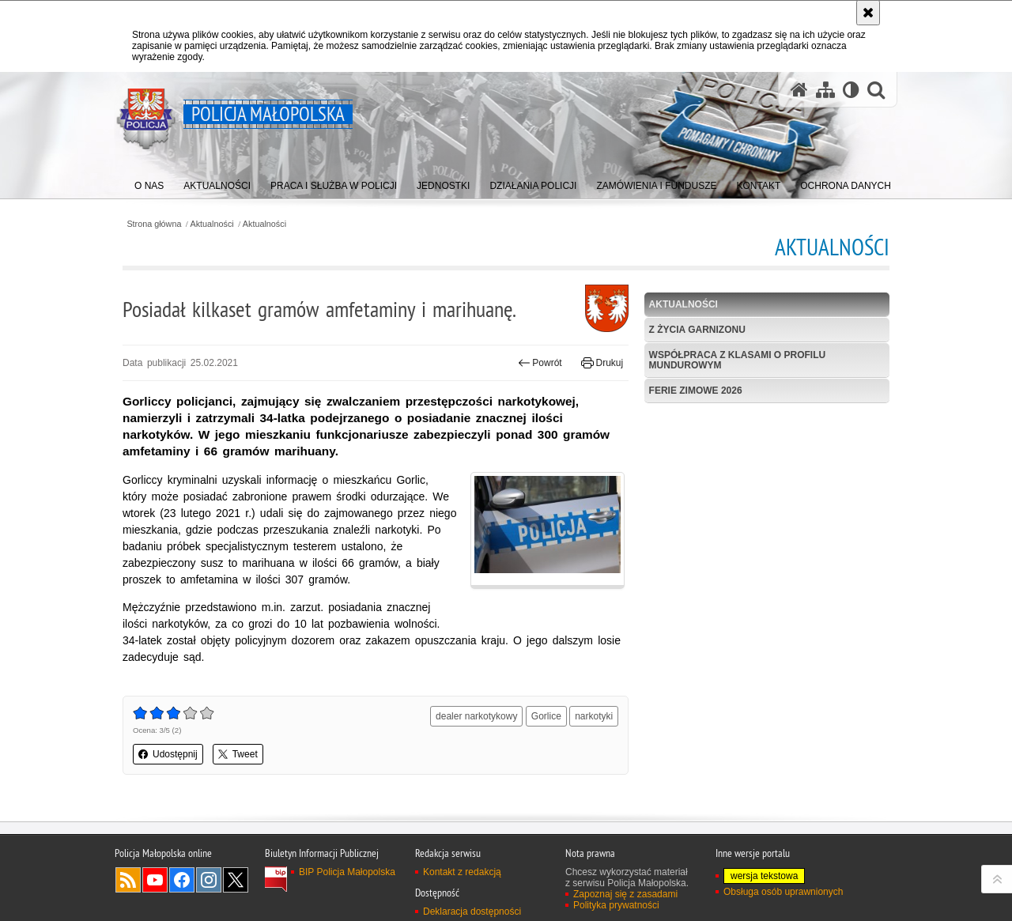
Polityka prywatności (616, 905)
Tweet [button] (238, 754)
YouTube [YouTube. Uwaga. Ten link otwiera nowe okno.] (155, 880)
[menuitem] (149, 182)
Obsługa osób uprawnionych (783, 891)
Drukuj (602, 363)
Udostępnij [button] (168, 754)
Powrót (540, 363)
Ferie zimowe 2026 (695, 390)
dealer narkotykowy (476, 716)
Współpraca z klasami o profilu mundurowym (737, 360)
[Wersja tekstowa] (851, 90)
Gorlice (546, 716)
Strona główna (153, 224)
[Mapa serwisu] (825, 90)
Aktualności (212, 224)
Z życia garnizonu (697, 329)
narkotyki (594, 716)
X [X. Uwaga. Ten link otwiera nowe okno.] (235, 880)
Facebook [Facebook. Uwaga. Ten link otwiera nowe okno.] (181, 880)
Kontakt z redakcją (462, 872)
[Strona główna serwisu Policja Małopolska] (799, 90)
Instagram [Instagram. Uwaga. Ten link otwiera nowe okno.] (208, 880)
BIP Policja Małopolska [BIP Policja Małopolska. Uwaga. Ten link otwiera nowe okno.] (347, 872)
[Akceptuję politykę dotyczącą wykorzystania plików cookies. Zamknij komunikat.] (868, 12)
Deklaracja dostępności (472, 911)
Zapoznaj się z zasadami (625, 894)
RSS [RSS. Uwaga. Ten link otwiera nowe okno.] (128, 880)
